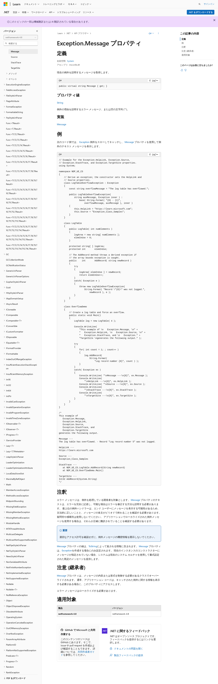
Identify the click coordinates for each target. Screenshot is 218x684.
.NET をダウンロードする (201, 12)
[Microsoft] (6, 4)
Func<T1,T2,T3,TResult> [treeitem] (17, 139)
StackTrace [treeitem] (16, 62)
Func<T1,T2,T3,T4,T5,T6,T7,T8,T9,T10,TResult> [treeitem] (21, 191)
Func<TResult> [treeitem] (13, 123)
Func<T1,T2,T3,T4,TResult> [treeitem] (18, 145)
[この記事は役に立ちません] (185, 70)
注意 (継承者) (188, 51)
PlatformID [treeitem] (11, 644)
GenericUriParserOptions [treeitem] (17, 276)
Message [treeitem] (15, 51)
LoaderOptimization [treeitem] (15, 462)
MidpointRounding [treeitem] (14, 501)
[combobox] (21, 37)
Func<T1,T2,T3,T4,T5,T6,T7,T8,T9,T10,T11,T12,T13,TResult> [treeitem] (21, 219)
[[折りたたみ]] (37, 31)
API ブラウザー (81, 33)
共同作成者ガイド (78, 653)
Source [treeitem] (14, 56)
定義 (184, 39)
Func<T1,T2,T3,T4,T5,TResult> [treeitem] (19, 150)
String (60, 102)
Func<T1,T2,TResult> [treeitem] (15, 134)
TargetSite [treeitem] (15, 67)
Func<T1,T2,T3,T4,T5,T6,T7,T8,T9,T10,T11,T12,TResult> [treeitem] (21, 210)
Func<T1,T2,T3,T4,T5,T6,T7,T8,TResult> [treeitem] (22, 173)
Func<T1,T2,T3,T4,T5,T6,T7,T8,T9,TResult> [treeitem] (21, 182)
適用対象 (186, 54)
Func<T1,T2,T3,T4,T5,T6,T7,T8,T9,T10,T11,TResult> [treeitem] (21, 200)
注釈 (184, 46)
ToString (93, 546)
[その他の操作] (158, 33)
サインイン (209, 3)
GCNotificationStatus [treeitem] (16, 265)
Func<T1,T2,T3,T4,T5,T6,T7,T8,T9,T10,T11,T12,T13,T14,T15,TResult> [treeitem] (21, 237)
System (70, 60)
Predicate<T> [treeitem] (12, 655)
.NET (68, 33)
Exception (84, 142)
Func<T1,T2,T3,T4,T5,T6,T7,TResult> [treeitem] (21, 163)
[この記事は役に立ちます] (182, 70)
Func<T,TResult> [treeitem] (14, 128)
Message (61, 124)
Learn (60, 33)
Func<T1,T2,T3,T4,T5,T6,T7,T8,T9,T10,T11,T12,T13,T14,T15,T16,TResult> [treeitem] (21, 247)
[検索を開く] (200, 4)
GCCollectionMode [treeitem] (15, 259)
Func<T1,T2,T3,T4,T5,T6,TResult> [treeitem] (21, 156)
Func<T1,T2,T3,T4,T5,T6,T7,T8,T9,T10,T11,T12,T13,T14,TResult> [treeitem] (21, 228)
